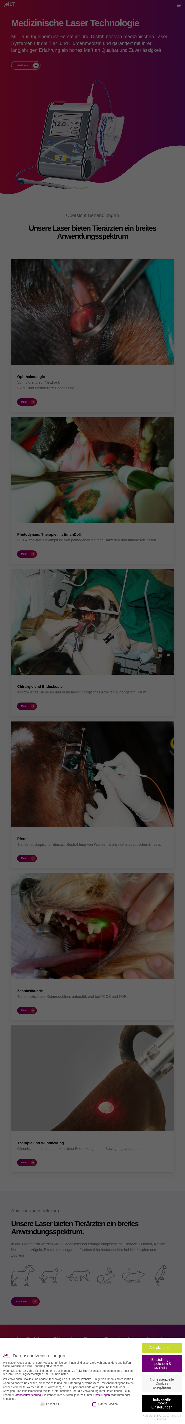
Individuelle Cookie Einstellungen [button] (162, 1402)
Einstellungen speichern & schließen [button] (162, 1362)
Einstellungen (101, 1393)
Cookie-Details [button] (149, 1415)
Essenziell (50, 1402)
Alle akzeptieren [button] (162, 1346)
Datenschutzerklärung (27, 1393)
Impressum (162, 1417)
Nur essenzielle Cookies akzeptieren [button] (162, 1382)
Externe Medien (105, 1402)
